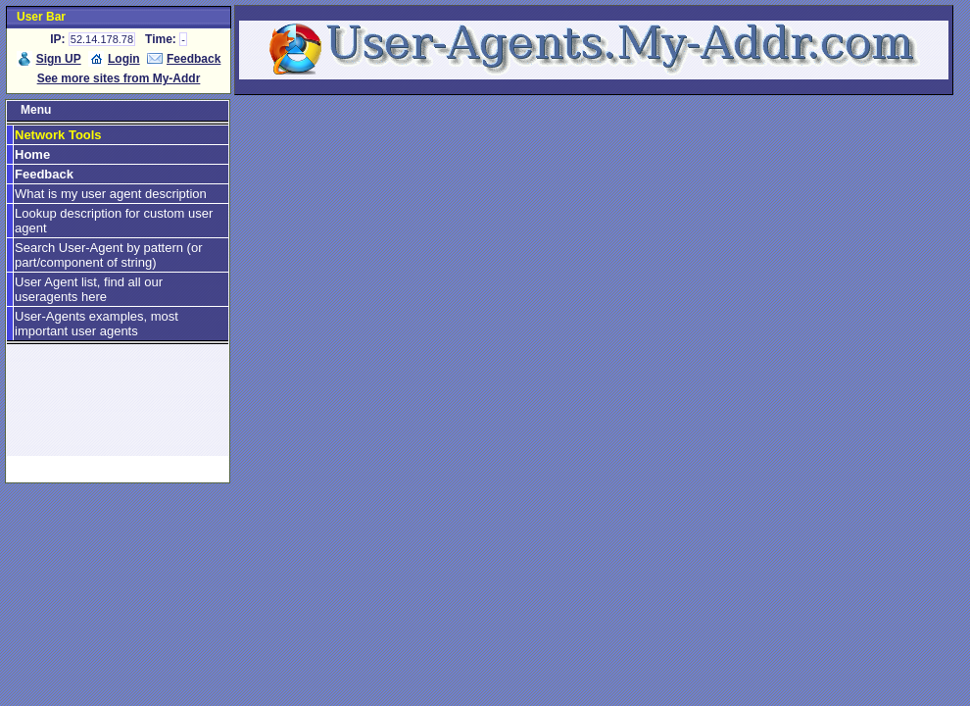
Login (124, 59)
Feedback (193, 59)
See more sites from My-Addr (119, 78)
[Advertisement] (118, 409)
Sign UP (58, 59)
